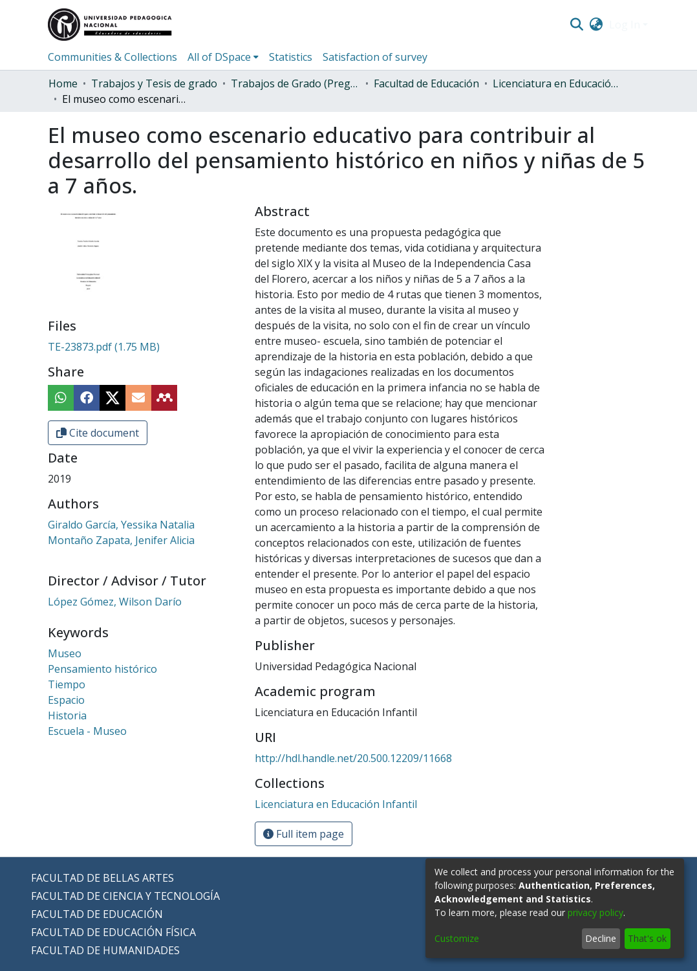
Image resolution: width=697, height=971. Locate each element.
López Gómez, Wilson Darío (115, 602)
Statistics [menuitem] (290, 57)
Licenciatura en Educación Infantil (557, 83)
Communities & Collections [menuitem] (112, 57)
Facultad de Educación (426, 83)
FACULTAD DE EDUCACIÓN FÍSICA (113, 932)
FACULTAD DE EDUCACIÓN (97, 914)
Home (63, 83)
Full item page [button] (303, 834)
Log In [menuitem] (624, 24)
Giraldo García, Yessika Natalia (121, 525)
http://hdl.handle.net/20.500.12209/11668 (353, 758)
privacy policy (595, 912)
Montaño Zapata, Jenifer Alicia (121, 540)
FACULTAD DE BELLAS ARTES (102, 878)
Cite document (97, 433)
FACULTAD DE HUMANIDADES (105, 950)
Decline (600, 938)
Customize (456, 938)
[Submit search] (576, 24)
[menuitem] (596, 24)
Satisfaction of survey (375, 57)
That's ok (647, 938)
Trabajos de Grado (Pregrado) (295, 83)
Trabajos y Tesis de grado (154, 83)
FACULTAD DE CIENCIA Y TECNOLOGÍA (125, 896)
